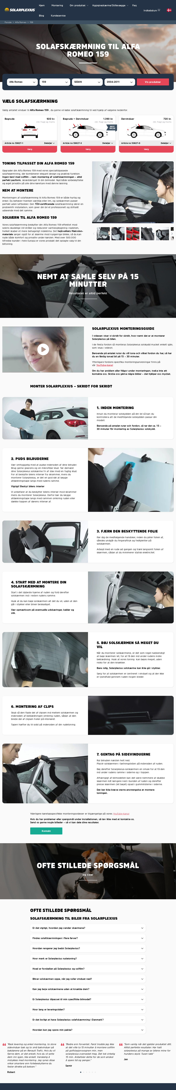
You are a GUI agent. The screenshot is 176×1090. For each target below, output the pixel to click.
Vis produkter (153, 82)
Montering (57, 5)
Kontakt (46, 831)
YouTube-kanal (104, 365)
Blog (41, 15)
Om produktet (77, 5)
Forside (8, 22)
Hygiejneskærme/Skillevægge (108, 5)
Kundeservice (58, 15)
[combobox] (22, 82)
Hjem (42, 5)
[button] (87, 5)
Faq (134, 5)
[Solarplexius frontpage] (20, 10)
